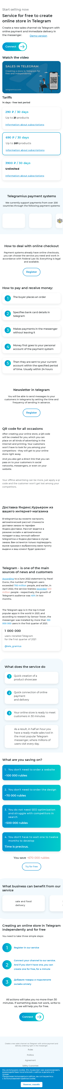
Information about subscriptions (24, 175)
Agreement (30, 1060)
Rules (30, 1049)
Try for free (31, 866)
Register (31, 271)
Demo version (38, 35)
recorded (41, 588)
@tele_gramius (13, 646)
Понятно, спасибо (31, 1084)
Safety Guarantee (30, 1066)
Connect (15, 46)
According (8, 578)
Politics (30, 1055)
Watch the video (31, 74)
